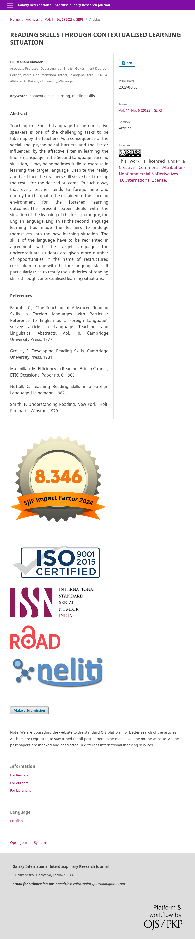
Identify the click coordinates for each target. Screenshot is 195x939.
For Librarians (20, 790)
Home (15, 19)
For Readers (19, 775)
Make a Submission (29, 710)
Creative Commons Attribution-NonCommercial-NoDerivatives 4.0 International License (152, 174)
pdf (129, 63)
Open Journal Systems (29, 842)
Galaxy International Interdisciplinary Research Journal (64, 5)
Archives (32, 19)
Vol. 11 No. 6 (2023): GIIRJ (64, 19)
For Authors (19, 783)
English (16, 820)
